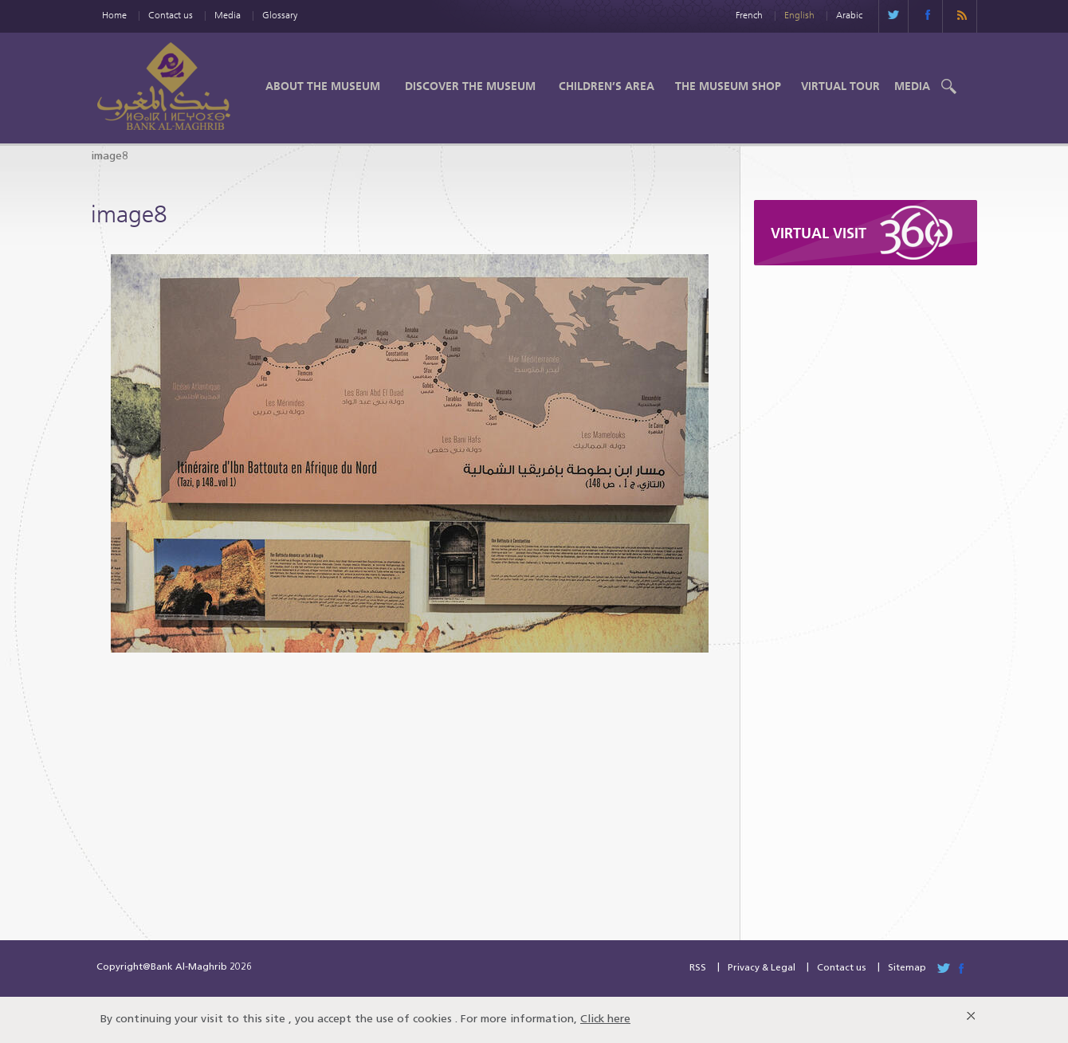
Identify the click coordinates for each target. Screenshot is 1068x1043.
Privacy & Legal (761, 968)
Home (114, 15)
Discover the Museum (470, 86)
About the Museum (322, 86)
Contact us (170, 15)
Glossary (279, 15)
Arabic (849, 15)
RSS (697, 968)
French (749, 15)
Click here (605, 1019)
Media (227, 15)
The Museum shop (728, 86)
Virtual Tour (840, 86)
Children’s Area (606, 86)
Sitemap (907, 968)
